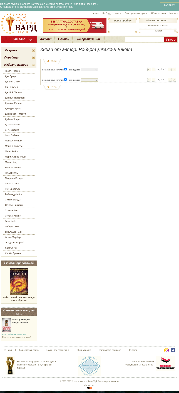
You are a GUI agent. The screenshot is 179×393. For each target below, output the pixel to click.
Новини (117, 13)
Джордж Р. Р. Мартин (16, 113)
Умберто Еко (12, 226)
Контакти (173, 13)
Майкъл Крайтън (14, 146)
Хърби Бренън (13, 253)
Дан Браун (10, 76)
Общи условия (158, 13)
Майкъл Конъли (13, 140)
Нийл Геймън (12, 172)
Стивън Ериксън (14, 205)
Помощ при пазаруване (136, 13)
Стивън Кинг (11, 210)
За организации (88, 39)
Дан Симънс (11, 87)
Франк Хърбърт (13, 237)
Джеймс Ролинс (13, 103)
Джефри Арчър (13, 108)
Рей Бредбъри (12, 189)
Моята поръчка (156, 20)
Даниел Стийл (12, 81)
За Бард (107, 13)
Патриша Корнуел (14, 178)
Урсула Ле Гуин (13, 231)
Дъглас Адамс (12, 124)
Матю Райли (11, 151)
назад (53, 61)
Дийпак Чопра (12, 119)
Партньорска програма (109, 350)
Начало (95, 13)
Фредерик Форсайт (15, 242)
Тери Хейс (10, 221)
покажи (158, 31)
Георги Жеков (12, 71)
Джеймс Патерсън (14, 97)
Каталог (19, 39)
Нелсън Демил (13, 167)
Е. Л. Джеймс (12, 130)
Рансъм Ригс (12, 183)
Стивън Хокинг (13, 215)
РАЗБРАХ (169, 5)
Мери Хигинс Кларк (15, 156)
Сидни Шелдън (13, 199)
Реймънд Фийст (13, 194)
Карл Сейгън (12, 135)
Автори (45, 39)
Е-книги (63, 39)
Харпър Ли (11, 248)
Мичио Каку (11, 162)
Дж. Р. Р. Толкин (13, 92)
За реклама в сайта (29, 350)
